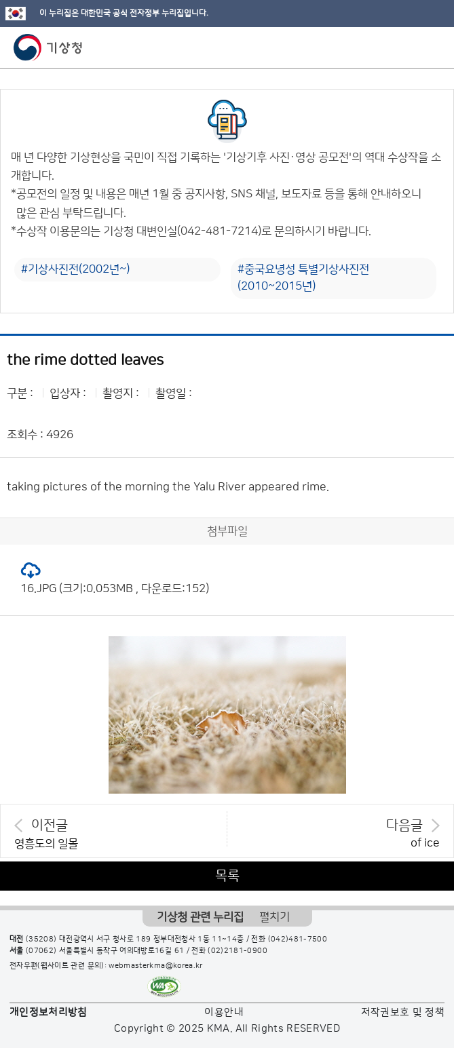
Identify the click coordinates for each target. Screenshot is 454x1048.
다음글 (404, 825)
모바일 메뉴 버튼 (432, 47)
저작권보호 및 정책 (403, 1012)
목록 (227, 875)
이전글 (49, 825)
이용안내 (223, 1012)
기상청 (48, 47)
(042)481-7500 (298, 939)
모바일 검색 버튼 (410, 47)
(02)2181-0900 (237, 951)
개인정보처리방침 (49, 1012)
